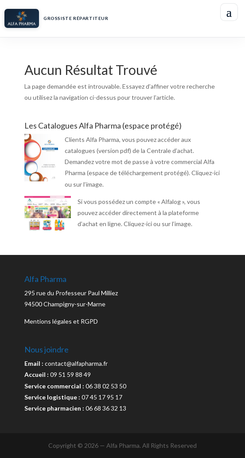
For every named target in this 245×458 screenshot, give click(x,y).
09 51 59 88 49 (70, 374)
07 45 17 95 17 (102, 397)
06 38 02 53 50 (106, 386)
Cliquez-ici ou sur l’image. (158, 223)
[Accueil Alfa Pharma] (109, 18)
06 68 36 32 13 (106, 408)
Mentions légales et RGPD (61, 321)
